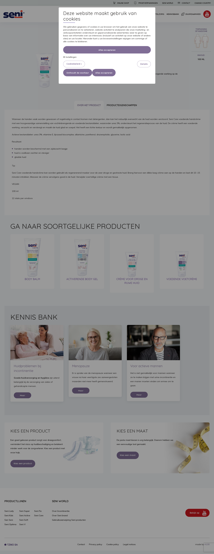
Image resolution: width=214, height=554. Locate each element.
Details (144, 64)
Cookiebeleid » (74, 64)
